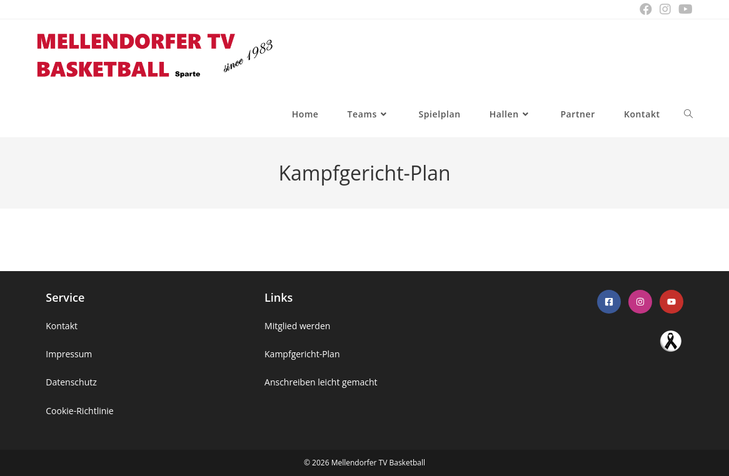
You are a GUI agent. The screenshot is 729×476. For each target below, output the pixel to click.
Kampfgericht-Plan (301, 354)
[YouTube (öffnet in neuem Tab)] (684, 9)
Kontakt (62, 326)
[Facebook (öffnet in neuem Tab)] (646, 9)
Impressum (69, 354)
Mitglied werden (297, 326)
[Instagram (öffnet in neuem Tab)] (665, 9)
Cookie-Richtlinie (79, 411)
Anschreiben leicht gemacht (321, 382)
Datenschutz (71, 382)
